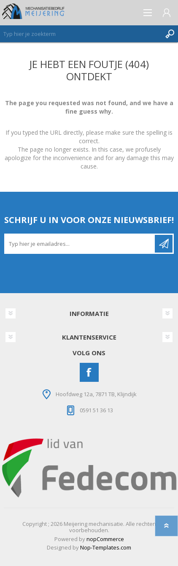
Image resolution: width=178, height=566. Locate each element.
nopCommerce (105, 539)
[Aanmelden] (80, 244)
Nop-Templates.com (105, 547)
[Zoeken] (80, 33)
